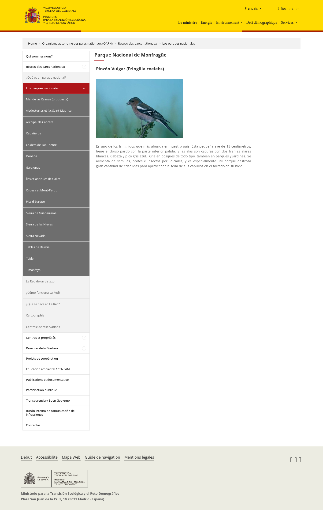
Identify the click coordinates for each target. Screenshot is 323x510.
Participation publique (41, 390)
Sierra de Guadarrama (41, 213)
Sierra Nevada (35, 236)
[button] (242, 22)
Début (26, 457)
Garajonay (33, 167)
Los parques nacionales (178, 43)
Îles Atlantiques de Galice (43, 179)
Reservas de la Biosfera (42, 348)
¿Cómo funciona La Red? (43, 292)
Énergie (206, 22)
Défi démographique (261, 22)
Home (32, 43)
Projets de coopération (42, 358)
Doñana (31, 156)
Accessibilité (47, 457)
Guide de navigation (102, 457)
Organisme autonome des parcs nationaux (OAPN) (77, 43)
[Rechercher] (286, 8)
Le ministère (187, 22)
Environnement (227, 22)
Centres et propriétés (41, 337)
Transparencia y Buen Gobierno (48, 400)
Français (251, 8)
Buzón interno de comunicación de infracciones (50, 413)
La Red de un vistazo (40, 281)
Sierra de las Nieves (39, 224)
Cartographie (35, 315)
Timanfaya (33, 270)
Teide (29, 258)
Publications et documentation (47, 379)
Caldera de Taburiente (41, 145)
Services (287, 22)
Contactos (33, 425)
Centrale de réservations (43, 327)
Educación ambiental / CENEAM (48, 369)
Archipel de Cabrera (39, 122)
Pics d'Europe (35, 201)
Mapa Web (71, 457)
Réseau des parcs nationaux (137, 43)
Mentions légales (139, 457)
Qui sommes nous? (39, 56)
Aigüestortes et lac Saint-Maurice (48, 110)
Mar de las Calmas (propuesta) (47, 99)
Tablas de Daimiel (38, 247)
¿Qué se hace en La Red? (43, 304)
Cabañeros (33, 133)
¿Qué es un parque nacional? (46, 77)
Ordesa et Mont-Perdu (41, 190)
